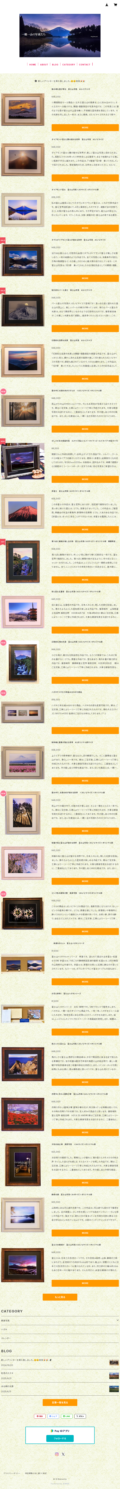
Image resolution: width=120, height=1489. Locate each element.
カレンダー (6, 1338)
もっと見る (60, 1297)
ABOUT (44, 64)
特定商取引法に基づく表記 (36, 1473)
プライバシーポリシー (11, 1473)
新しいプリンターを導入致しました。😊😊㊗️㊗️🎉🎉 (60, 81)
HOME (32, 64)
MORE (85, 127)
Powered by (60, 1484)
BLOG (55, 64)
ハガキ (4, 1329)
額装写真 (5, 1320)
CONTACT (84, 64)
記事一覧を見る (60, 1402)
